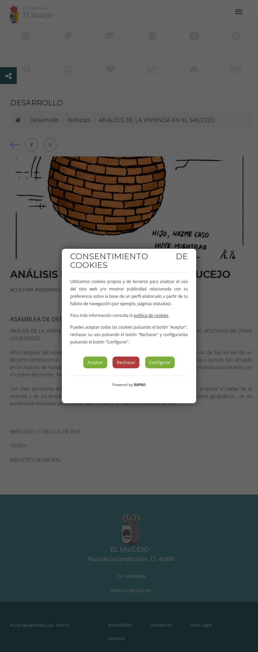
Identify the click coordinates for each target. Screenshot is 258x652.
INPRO (140, 384)
